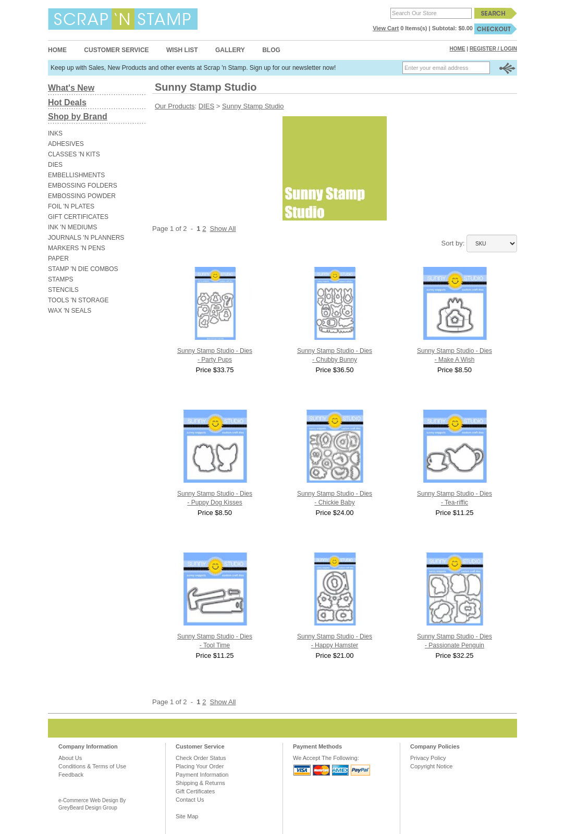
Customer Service (116, 50)
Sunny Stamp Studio (253, 106)
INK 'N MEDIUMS (72, 227)
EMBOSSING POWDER (82, 196)
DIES (55, 164)
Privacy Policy (428, 758)
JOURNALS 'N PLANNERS (86, 237)
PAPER (58, 258)
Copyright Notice (431, 766)
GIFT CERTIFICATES (78, 216)
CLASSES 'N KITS (74, 154)
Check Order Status (201, 758)
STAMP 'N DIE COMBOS (83, 269)
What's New (71, 87)
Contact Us (190, 799)
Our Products (175, 106)
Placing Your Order (200, 766)
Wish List (182, 50)
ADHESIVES (66, 144)
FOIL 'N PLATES (71, 206)
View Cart (386, 28)
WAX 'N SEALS (69, 310)
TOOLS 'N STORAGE (78, 300)
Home (57, 50)
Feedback (70, 774)
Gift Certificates (195, 791)
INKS (55, 133)
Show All (223, 228)
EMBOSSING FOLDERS (82, 185)
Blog (271, 50)
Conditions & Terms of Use (92, 766)
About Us (70, 758)
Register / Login (493, 49)
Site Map (187, 816)
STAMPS (60, 279)
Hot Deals (67, 102)
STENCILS (63, 289)
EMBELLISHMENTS (76, 175)
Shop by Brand (77, 116)
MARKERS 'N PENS (76, 248)
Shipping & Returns (200, 783)
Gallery (230, 50)
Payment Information (202, 774)
